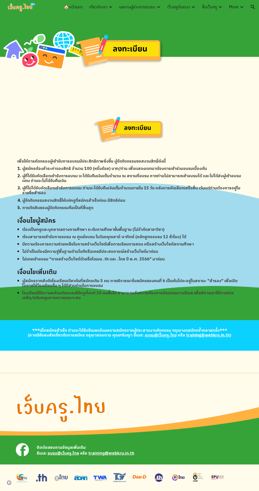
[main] (129, 184)
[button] (253, 7)
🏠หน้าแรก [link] (73, 7)
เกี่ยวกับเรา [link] (98, 7)
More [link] (234, 7)
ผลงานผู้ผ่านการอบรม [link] (137, 7)
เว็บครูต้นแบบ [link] (178, 7)
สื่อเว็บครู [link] (209, 7)
